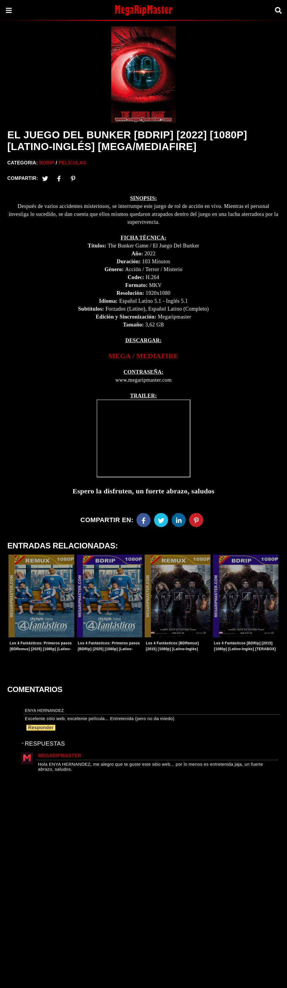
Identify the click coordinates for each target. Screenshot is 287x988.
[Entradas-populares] (41, 596)
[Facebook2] (59, 178)
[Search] (278, 10)
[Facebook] (143, 520)
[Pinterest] (73, 178)
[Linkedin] (178, 520)
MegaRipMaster (59, 755)
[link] (143, 356)
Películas (72, 162)
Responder (41, 727)
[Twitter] (45, 178)
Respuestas (45, 743)
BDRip (46, 162)
